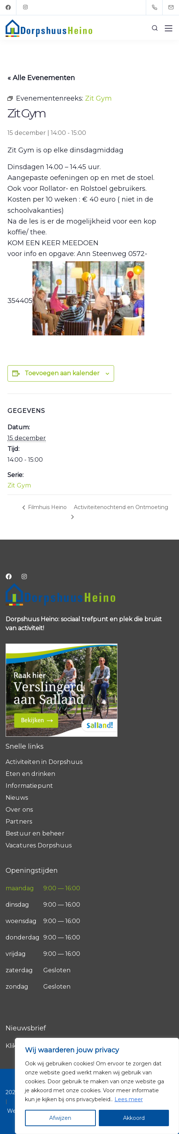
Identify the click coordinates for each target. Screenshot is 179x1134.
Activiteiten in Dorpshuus (44, 761)
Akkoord (134, 1118)
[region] (97, 1086)
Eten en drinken (30, 773)
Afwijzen (60, 1118)
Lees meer (128, 1099)
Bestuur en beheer (35, 833)
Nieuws (17, 797)
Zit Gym (19, 485)
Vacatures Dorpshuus (39, 845)
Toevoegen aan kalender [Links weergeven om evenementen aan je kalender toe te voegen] (62, 373)
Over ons (19, 809)
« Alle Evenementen (41, 78)
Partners (19, 821)
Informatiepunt (29, 785)
